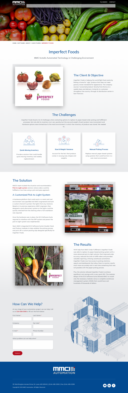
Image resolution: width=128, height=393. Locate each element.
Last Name (37, 315)
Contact (112, 1)
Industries (100, 4)
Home (14, 43)
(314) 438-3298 (69, 384)
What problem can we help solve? (24, 338)
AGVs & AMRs (40, 4)
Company (16, 323)
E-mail (15, 331)
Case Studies (36, 43)
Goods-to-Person (54, 4)
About (30, 4)
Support (111, 4)
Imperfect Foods (48, 43)
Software (79, 4)
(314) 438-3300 (54, 384)
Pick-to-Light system (20, 188)
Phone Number (38, 331)
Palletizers (68, 4)
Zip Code (36, 323)
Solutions (90, 4)
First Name (16, 315)
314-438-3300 (21, 311)
